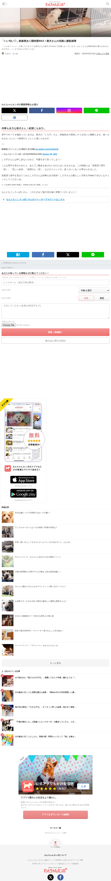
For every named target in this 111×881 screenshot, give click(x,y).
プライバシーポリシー (49, 864)
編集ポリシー (49, 860)
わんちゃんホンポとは (35, 860)
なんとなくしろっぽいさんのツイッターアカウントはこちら (35, 199)
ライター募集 (78, 860)
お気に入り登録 (102, 54)
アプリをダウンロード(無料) (55, 814)
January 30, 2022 (49, 154)
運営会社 (62, 864)
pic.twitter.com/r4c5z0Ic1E (46, 149)
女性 (86, 298)
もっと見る (55, 663)
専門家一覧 (36, 864)
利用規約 (59, 860)
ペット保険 (62, 833)
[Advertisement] (55, 76)
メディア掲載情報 (72, 864)
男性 (102, 298)
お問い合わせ (67, 860)
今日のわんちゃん (51, 833)
